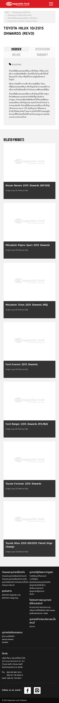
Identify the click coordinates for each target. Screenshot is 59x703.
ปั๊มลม (32, 594)
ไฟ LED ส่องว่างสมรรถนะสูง (40, 607)
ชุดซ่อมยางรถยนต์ (36, 588)
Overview (16, 49)
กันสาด (32, 626)
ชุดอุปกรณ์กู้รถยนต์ (37, 591)
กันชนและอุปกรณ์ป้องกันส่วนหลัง (14, 579)
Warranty (42, 55)
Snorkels (5, 642)
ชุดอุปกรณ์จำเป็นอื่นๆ (37, 585)
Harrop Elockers (7, 639)
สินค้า (7, 12)
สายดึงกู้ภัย (34, 579)
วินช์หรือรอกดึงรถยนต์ (38, 576)
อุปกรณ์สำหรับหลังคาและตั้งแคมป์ (43, 621)
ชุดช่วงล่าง (7, 591)
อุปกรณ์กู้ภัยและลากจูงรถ (41, 572)
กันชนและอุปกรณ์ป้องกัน (21, 12)
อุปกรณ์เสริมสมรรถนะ (12, 633)
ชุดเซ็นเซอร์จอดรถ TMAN (39, 613)
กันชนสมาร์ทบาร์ (8, 585)
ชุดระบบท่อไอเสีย (8, 636)
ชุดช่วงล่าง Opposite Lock (11, 595)
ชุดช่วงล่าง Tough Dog (10, 598)
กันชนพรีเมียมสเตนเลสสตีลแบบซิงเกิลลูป (22, 18)
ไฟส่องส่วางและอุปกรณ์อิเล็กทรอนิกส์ (40, 601)
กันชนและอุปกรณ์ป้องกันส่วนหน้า (19, 15)
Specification (42, 49)
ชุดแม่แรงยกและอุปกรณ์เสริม (40, 582)
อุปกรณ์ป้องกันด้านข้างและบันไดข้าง (15, 582)
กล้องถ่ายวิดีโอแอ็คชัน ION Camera (42, 610)
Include (16, 55)
